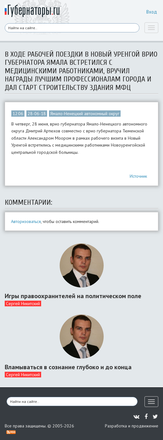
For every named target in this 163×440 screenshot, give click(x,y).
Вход (151, 12)
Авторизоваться (26, 221)
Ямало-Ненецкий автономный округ (84, 113)
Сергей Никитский (23, 303)
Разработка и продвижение (131, 426)
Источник (138, 176)
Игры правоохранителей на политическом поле (73, 296)
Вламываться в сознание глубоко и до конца (68, 367)
